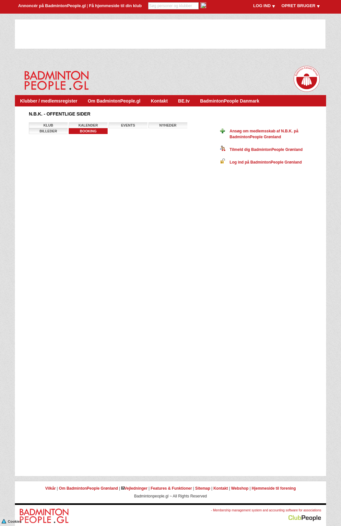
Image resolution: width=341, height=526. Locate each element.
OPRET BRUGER (298, 5)
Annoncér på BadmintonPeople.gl (52, 5)
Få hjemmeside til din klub (115, 5)
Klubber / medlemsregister (48, 101)
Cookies (12, 521)
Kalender (88, 125)
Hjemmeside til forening (274, 488)
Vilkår (50, 488)
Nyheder (168, 125)
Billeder (48, 131)
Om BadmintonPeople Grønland (88, 488)
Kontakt (159, 101)
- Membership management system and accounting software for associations (266, 510)
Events (128, 125)
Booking (88, 131)
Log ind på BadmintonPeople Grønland (261, 162)
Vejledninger (134, 488)
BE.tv (184, 101)
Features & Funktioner (171, 488)
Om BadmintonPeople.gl (114, 101)
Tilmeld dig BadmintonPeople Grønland (261, 149)
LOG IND (262, 5)
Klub (48, 125)
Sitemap (202, 488)
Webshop (240, 488)
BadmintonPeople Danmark (229, 101)
